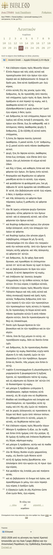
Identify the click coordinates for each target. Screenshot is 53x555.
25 (37, 48)
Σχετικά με (6, 547)
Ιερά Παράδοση (23, 12)
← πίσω (13, 505)
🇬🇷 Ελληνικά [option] (7, 532)
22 (21, 48)
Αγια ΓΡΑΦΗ (7, 12)
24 (32, 48)
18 (48, 43)
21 (15, 48)
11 (9, 43)
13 (21, 43)
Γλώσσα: (4, 528)
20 (9, 48)
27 (48, 48)
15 (32, 43)
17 (43, 43)
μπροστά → (38, 505)
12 (15, 43)
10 (4, 43)
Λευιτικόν (26, 29)
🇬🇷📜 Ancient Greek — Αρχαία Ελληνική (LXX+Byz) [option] (25, 60)
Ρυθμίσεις (47, 12)
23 (26, 48)
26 (43, 48)
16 (37, 43)
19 (4, 48)
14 (26, 43)
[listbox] (26, 60)
